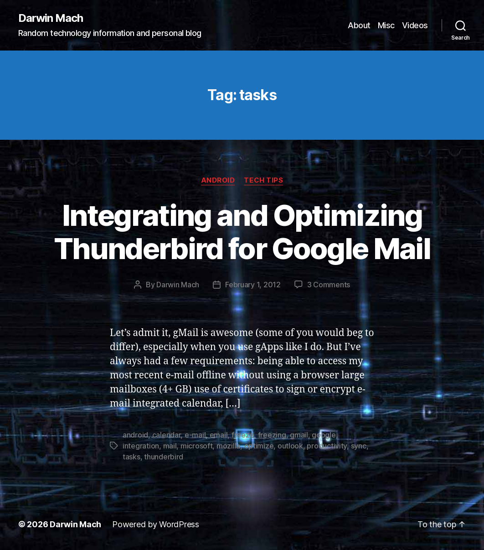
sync (358, 445)
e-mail (195, 434)
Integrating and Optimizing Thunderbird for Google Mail (242, 232)
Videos (415, 25)
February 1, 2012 (253, 284)
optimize (259, 445)
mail (170, 445)
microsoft (196, 445)
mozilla (228, 445)
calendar (166, 434)
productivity (327, 445)
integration (141, 445)
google (323, 434)
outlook (290, 445)
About (359, 25)
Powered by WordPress (155, 524)
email (219, 434)
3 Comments (328, 284)
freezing (272, 434)
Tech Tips (263, 180)
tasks (131, 456)
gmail (299, 434)
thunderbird (163, 456)
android (135, 434)
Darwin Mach (50, 18)
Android (218, 180)
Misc (386, 25)
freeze (243, 434)
